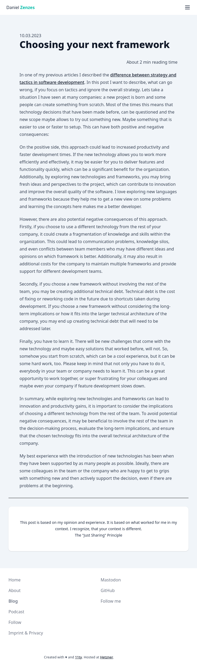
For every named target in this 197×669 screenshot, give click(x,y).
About (14, 590)
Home (14, 580)
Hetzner (106, 657)
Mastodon (111, 580)
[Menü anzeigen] (187, 7)
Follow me (111, 601)
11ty (78, 657)
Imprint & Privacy (25, 633)
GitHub (108, 590)
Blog (13, 601)
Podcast (16, 612)
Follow (14, 622)
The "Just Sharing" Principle (98, 535)
